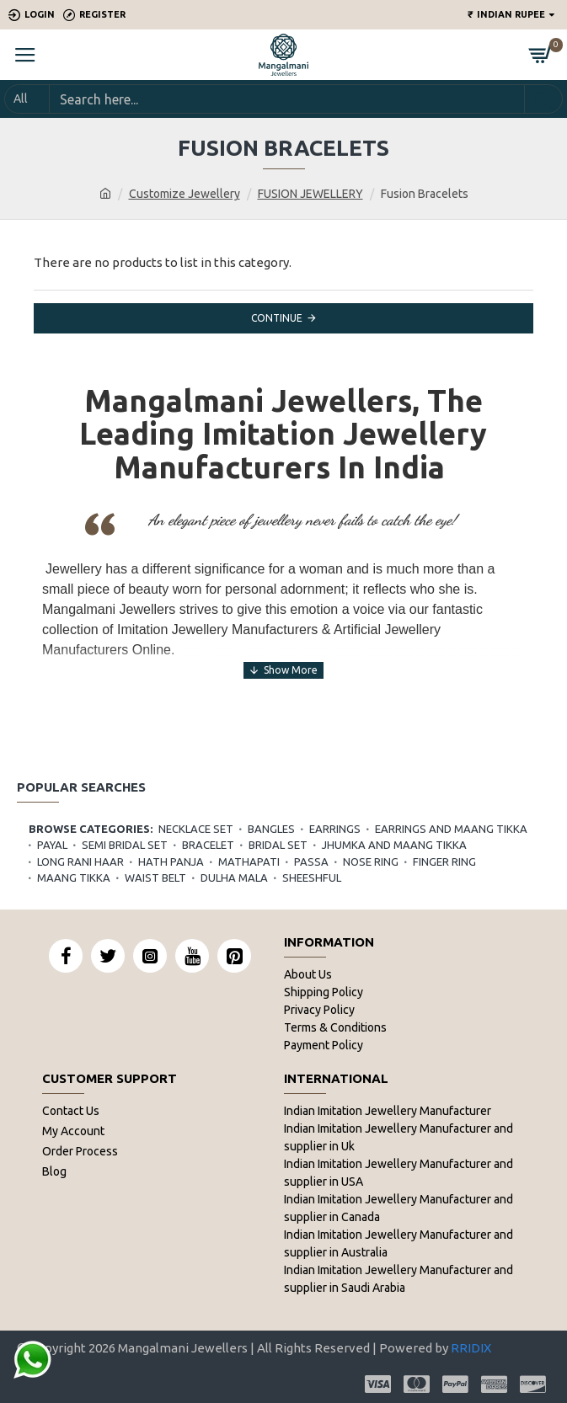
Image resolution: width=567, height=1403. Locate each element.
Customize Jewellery (184, 193)
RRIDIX (471, 1348)
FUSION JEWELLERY (310, 193)
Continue (276, 317)
